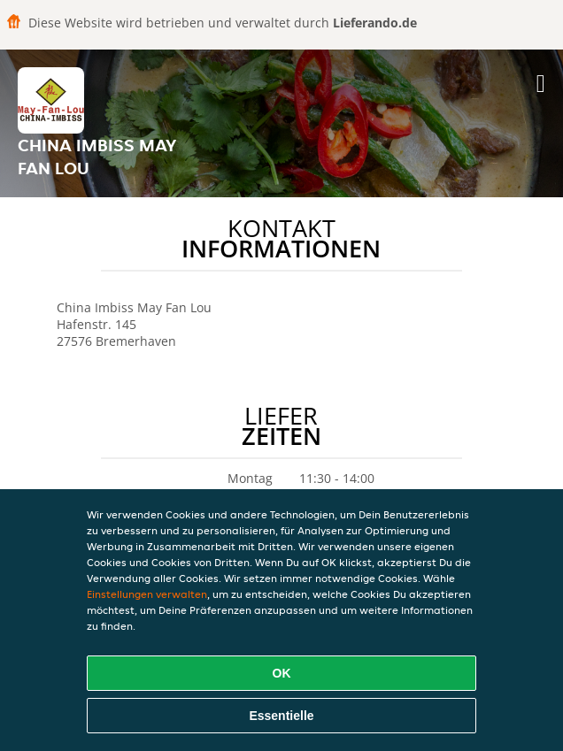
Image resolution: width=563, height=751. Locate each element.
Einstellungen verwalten (147, 594)
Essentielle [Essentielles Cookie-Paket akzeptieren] (281, 716)
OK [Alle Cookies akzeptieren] (282, 673)
